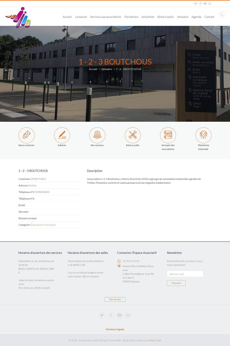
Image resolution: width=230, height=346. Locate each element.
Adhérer (62, 145)
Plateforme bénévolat (203, 147)
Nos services (97, 145)
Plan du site (115, 299)
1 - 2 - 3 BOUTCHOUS (128, 68)
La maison (81, 17)
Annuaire (182, 17)
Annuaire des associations (168, 147)
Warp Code (155, 340)
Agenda (196, 17)
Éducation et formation (43, 224)
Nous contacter (26, 145)
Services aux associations (105, 17)
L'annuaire (106, 68)
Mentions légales (115, 329)
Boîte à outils (165, 17)
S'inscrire (176, 283)
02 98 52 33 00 (131, 260)
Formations (131, 17)
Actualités (148, 17)
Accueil (67, 17)
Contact (209, 17)
